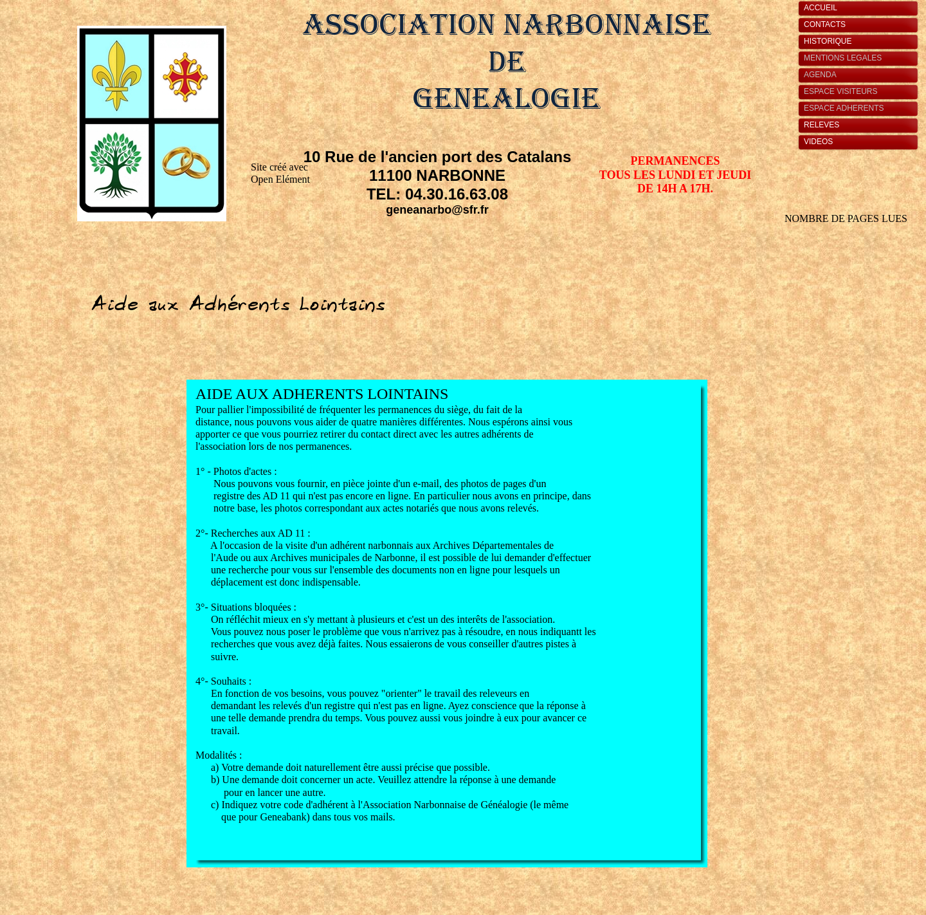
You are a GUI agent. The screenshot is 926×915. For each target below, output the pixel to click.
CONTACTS (825, 24)
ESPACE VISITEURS (840, 91)
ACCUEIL (820, 7)
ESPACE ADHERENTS (844, 108)
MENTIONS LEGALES (843, 57)
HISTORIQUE (827, 41)
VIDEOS (818, 141)
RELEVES (821, 124)
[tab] (861, 8)
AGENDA (820, 74)
